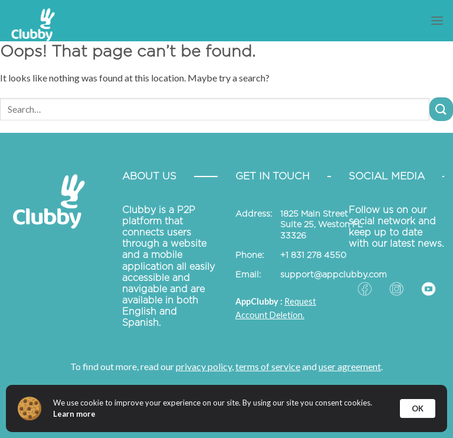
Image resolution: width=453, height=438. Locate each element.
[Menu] (437, 20)
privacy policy (204, 366)
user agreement (350, 366)
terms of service (267, 366)
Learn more (74, 414)
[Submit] (441, 108)
